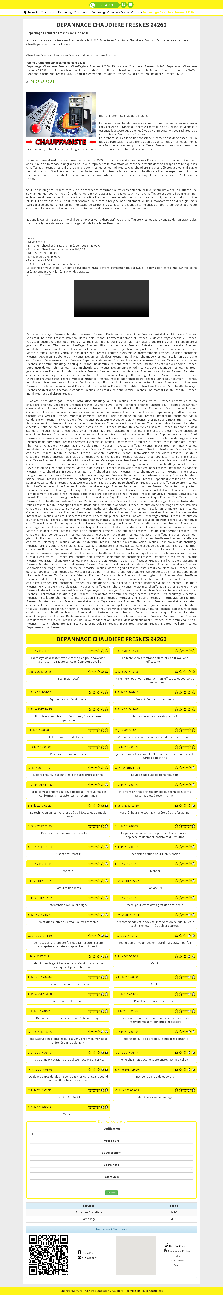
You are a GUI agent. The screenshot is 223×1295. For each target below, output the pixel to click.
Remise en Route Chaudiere (144, 1290)
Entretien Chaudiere (176, 1245)
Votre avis (111, 1177)
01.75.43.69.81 (103, 5)
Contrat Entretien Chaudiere (104, 1290)
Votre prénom (111, 1152)
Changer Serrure (71, 1290)
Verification (111, 1128)
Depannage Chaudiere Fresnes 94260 (111, 298)
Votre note (111, 1165)
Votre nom (111, 1140)
